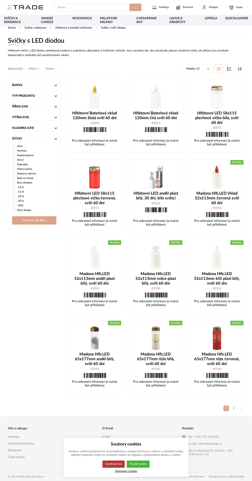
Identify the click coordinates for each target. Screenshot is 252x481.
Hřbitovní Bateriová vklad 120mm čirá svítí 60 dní (155, 116)
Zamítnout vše (113, 464)
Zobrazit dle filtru (34, 220)
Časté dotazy (16, 457)
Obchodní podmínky (21, 443)
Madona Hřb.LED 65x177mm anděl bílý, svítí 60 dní (94, 359)
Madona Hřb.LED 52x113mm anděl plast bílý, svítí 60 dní (94, 279)
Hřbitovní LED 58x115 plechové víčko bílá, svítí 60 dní (216, 118)
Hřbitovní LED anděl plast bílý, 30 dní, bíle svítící (155, 196)
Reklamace (15, 450)
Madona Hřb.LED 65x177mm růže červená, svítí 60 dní (216, 359)
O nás (106, 436)
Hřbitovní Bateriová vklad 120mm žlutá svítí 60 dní (94, 116)
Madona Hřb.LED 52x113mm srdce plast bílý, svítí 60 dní (155, 279)
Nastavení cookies (126, 471)
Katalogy (13, 436)
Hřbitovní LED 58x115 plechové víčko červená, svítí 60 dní (94, 198)
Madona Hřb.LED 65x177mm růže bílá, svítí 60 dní (156, 359)
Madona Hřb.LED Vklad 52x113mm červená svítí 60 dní (217, 198)
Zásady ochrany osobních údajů (226, 476)
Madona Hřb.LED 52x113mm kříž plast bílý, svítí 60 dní (217, 279)
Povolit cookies (138, 464)
